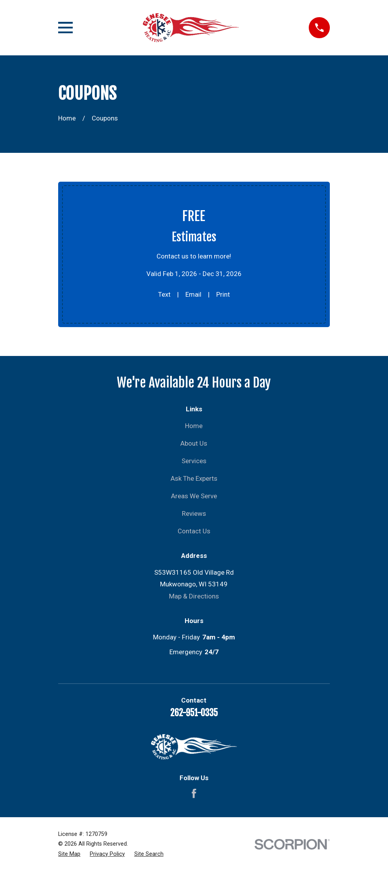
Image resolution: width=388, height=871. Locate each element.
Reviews (194, 513)
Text (164, 294)
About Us (193, 443)
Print (223, 294)
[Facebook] (194, 793)
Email (193, 294)
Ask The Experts (194, 478)
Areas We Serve (194, 496)
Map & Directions (194, 596)
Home (194, 426)
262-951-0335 (194, 713)
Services (194, 461)
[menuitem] (69, 854)
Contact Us (194, 531)
